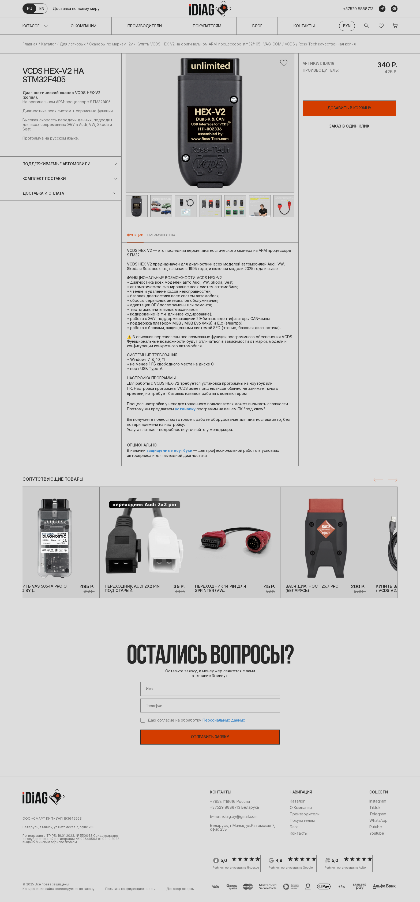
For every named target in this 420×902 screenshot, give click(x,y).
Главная (30, 44)
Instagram (377, 807)
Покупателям (207, 26)
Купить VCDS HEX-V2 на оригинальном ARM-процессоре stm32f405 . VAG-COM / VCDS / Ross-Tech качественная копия (246, 44)
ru (29, 8)
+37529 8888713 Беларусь (234, 813)
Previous (378, 479)
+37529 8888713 (358, 8)
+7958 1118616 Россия (230, 808)
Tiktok (375, 814)
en (41, 8)
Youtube (376, 839)
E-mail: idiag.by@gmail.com (233, 822)
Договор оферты (180, 895)
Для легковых (72, 44)
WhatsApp (378, 826)
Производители (145, 26)
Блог (257, 26)
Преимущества (161, 235)
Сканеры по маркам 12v (111, 44)
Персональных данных (223, 726)
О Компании (83, 26)
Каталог (31, 26)
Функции (135, 235)
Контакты (304, 26)
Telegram (377, 820)
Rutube (375, 833)
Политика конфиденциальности (130, 895)
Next (393, 479)
